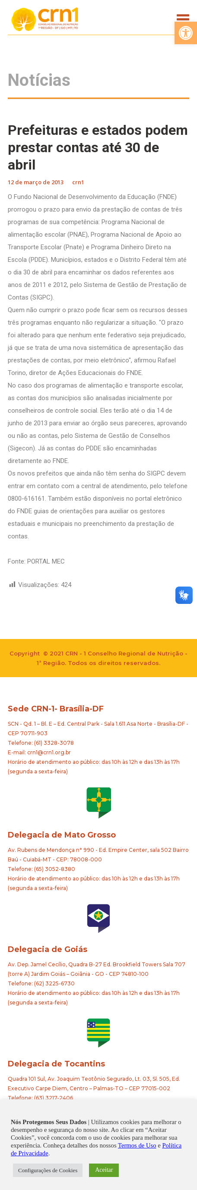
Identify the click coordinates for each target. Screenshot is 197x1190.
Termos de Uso (137, 1145)
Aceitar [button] (104, 1170)
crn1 (78, 182)
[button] (186, 33)
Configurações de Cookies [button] (47, 1170)
